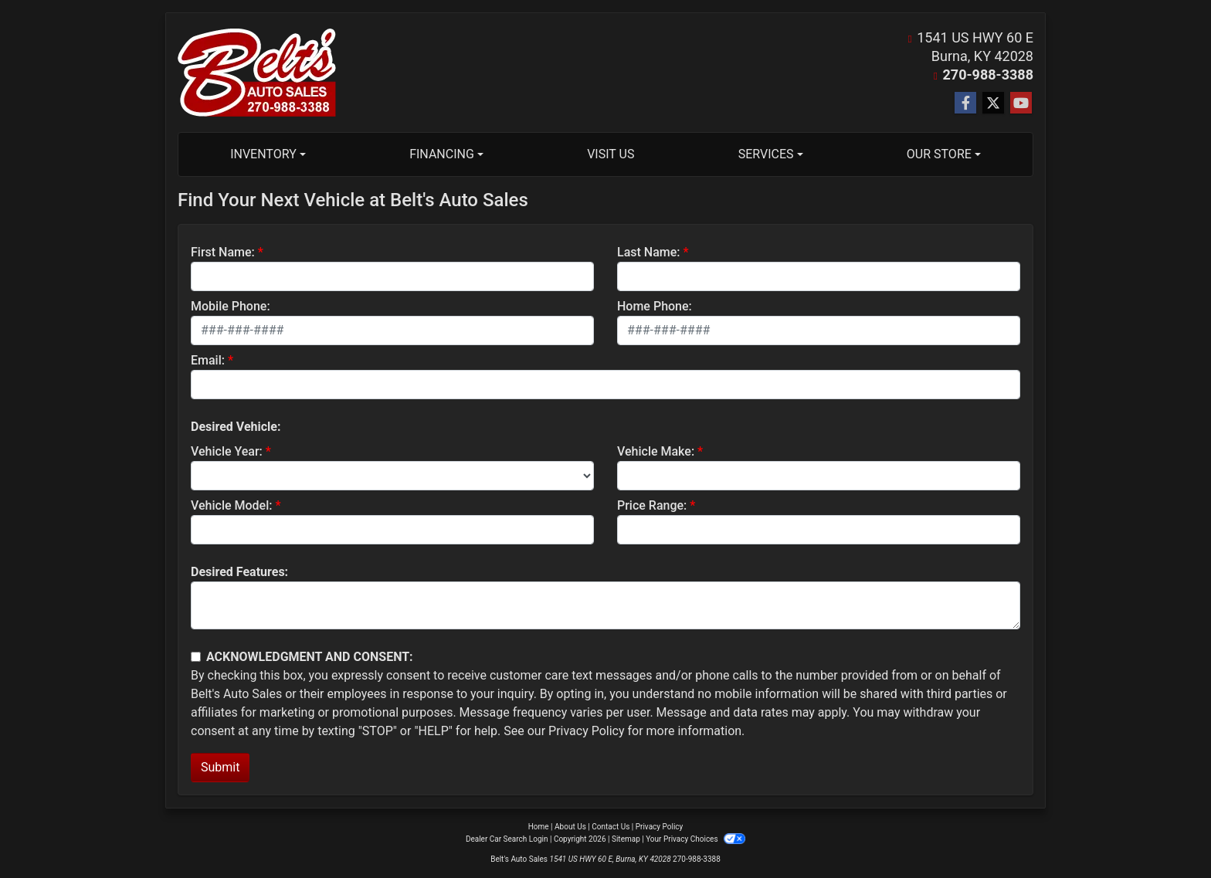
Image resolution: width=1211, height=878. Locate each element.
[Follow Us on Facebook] (965, 103)
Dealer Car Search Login (507, 839)
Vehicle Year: (227, 451)
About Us (570, 826)
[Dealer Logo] (257, 73)
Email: (208, 360)
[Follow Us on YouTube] (1021, 103)
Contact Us (610, 826)
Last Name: (648, 252)
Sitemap (626, 839)
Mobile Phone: (230, 306)
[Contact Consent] (196, 657)
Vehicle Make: (655, 451)
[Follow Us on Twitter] (993, 103)
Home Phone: (654, 306)
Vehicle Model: (231, 505)
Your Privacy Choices (695, 839)
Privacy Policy (586, 731)
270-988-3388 (988, 74)
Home (538, 826)
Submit (220, 767)
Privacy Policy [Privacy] (660, 826)
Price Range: (652, 505)
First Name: (223, 252)
